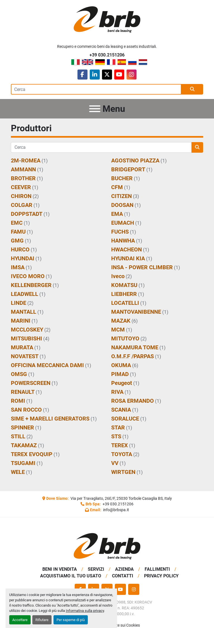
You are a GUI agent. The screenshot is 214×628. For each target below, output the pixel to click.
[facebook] (82, 75)
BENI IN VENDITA (59, 569)
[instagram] (132, 75)
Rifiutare (41, 620)
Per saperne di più (71, 620)
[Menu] (94, 108)
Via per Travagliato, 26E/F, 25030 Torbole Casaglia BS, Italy (121, 498)
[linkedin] (95, 75)
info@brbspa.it (115, 510)
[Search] (96, 89)
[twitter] (107, 75)
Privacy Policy (161, 575)
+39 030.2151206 (107, 55)
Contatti (122, 575)
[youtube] (119, 75)
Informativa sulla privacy (85, 611)
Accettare (20, 620)
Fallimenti (157, 569)
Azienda (124, 569)
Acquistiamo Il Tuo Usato (70, 575)
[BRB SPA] (107, 546)
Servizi (96, 569)
